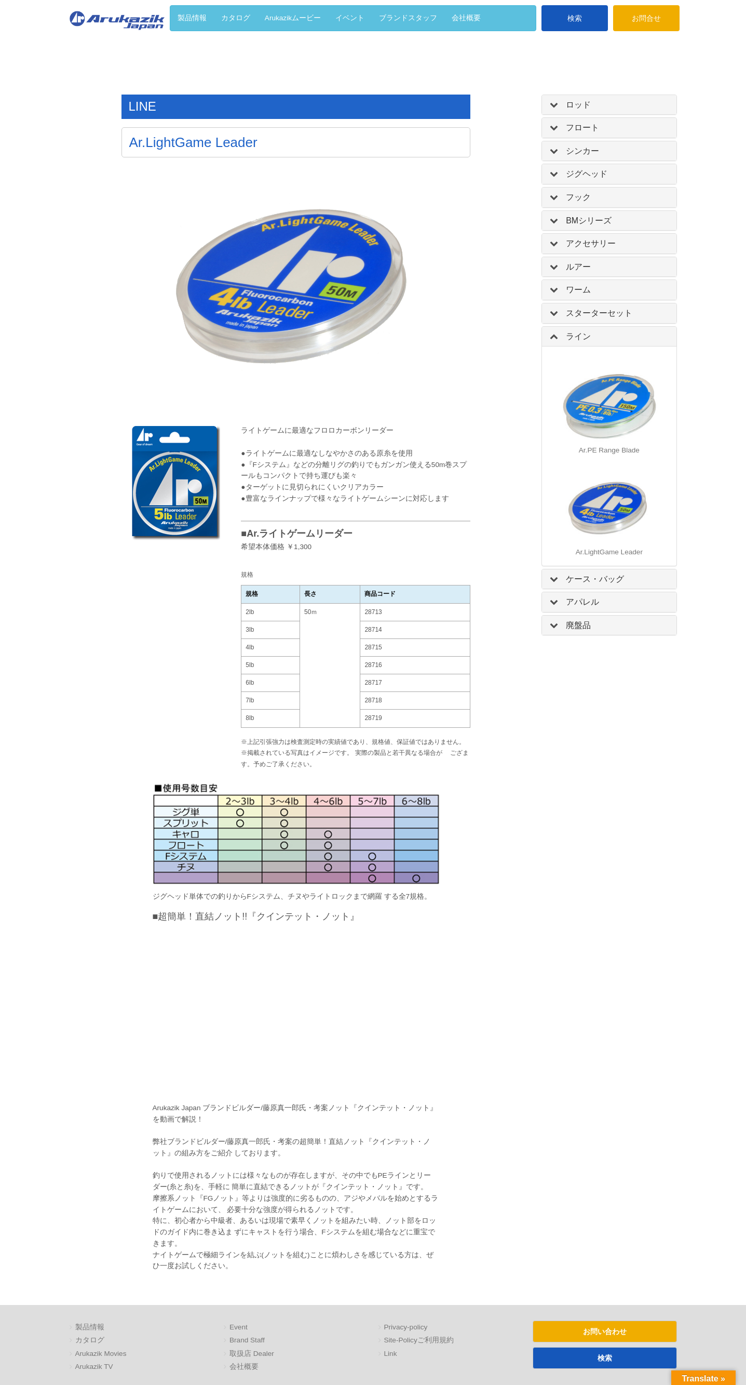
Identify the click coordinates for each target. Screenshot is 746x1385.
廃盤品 (578, 625)
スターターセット (599, 313)
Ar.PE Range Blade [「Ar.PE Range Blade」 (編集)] (609, 450)
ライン (578, 336)
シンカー (582, 151)
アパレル (582, 601)
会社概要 (244, 1366)
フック (578, 197)
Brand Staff (247, 1340)
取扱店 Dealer (251, 1353)
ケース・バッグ (595, 579)
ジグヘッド (586, 173)
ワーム (578, 289)
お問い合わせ (605, 1331)
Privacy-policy (406, 1327)
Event (238, 1327)
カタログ (89, 1340)
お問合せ (646, 18)
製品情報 (89, 1327)
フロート (582, 127)
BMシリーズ (589, 220)
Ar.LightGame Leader (609, 552)
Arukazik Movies (101, 1353)
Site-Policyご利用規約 (419, 1340)
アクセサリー (591, 243)
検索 (574, 18)
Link (390, 1353)
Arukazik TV (94, 1366)
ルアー (578, 266)
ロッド (578, 104)
